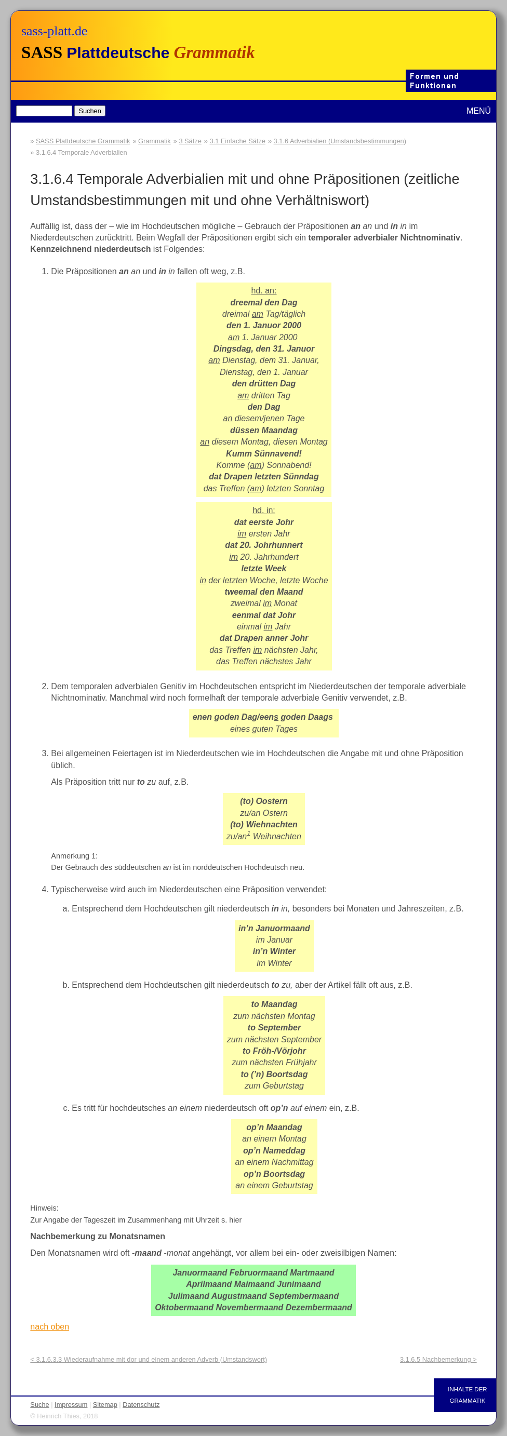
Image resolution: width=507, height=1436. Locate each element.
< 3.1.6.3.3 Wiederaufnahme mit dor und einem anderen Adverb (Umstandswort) (148, 1359)
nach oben (49, 1326)
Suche (39, 1404)
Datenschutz (141, 1404)
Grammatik (154, 141)
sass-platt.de (54, 30)
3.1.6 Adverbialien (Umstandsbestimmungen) (340, 141)
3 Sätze (190, 141)
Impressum (71, 1404)
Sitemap (105, 1404)
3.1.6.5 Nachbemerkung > (438, 1359)
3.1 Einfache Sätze (237, 141)
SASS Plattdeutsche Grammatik (83, 141)
